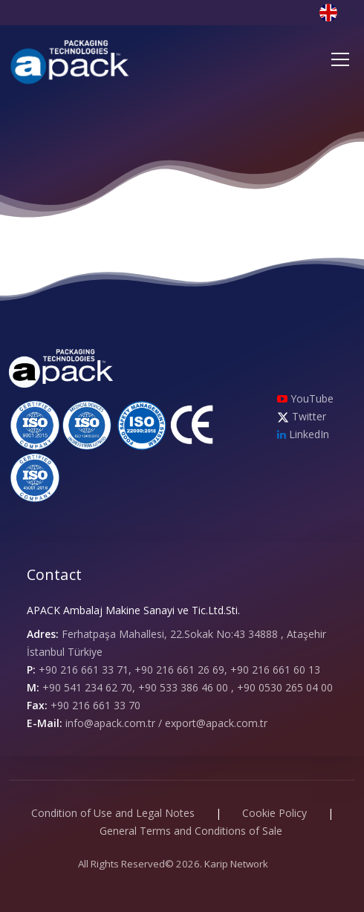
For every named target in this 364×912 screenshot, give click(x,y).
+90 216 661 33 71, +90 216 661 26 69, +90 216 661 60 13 (179, 669)
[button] (337, 11)
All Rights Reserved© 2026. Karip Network (173, 863)
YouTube (305, 398)
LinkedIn (303, 434)
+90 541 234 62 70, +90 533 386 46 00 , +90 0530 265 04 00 (187, 687)
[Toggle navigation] (340, 59)
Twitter (301, 416)
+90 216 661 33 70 (95, 705)
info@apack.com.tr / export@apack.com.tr (166, 723)
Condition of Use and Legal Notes (113, 813)
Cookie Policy (274, 813)
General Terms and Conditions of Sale (191, 831)
